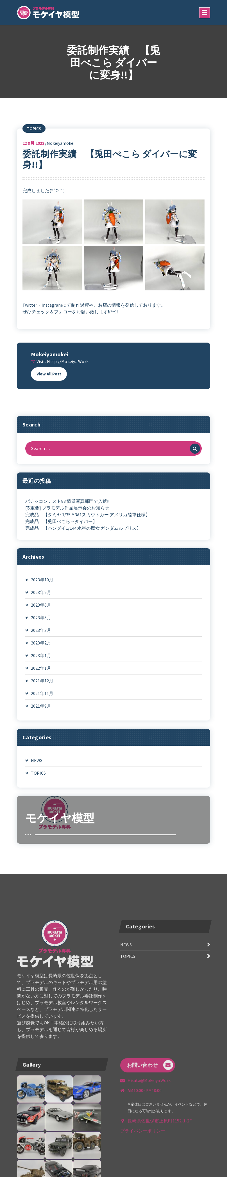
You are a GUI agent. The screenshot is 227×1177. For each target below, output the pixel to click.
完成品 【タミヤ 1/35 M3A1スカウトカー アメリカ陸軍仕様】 (87, 524)
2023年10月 (42, 589)
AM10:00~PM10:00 (145, 1143)
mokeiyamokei (49, 363)
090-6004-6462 (64, 1166)
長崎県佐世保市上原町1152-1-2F (160, 1174)
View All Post (49, 383)
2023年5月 (41, 627)
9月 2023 (33, 152)
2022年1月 (41, 678)
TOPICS (34, 138)
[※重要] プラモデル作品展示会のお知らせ (67, 517)
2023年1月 (41, 665)
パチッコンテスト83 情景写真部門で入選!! (67, 511)
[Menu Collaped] (204, 12)
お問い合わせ (150, 1118)
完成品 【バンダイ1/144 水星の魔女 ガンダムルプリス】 (83, 538)
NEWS (36, 770)
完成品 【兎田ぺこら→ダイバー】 (61, 531)
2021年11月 (42, 703)
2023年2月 (41, 652)
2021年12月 (42, 690)
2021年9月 (41, 716)
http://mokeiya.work (67, 371)
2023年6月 (41, 615)
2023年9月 (41, 602)
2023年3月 (41, 640)
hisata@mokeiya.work (149, 1133)
